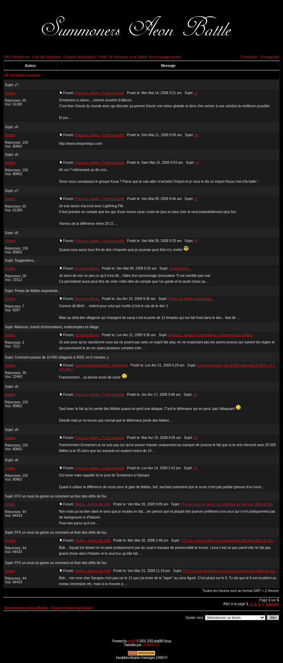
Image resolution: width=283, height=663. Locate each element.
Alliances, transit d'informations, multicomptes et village (56, 327)
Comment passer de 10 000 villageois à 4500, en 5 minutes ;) (61, 357)
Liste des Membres (46, 57)
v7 (16, 85)
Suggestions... (25, 260)
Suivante (272, 604)
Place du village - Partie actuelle (99, 93)
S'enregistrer (270, 57)
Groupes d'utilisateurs (79, 57)
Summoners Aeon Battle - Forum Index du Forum (48, 608)
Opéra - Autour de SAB (92, 504)
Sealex (10, 93)
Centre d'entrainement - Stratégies (101, 365)
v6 (16, 127)
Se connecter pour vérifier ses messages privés (144, 57)
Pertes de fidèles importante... (37, 291)
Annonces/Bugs (87, 268)
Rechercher (21, 57)
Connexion (249, 57)
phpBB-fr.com (151, 645)
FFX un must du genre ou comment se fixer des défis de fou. (60, 496)
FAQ (6, 57)
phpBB (131, 641)
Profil (102, 57)
